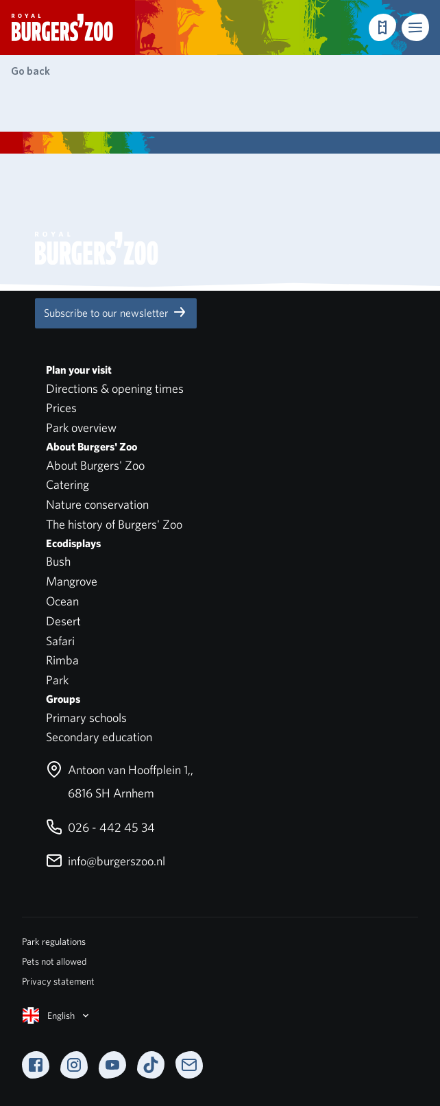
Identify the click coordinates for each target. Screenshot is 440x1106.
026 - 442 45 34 (100, 827)
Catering (67, 484)
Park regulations (54, 941)
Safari (60, 641)
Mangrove (71, 581)
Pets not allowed (54, 961)
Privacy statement (58, 981)
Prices (61, 408)
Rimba (62, 660)
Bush (58, 561)
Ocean (62, 601)
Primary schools (86, 717)
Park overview (81, 427)
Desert (63, 621)
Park (57, 680)
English (57, 1015)
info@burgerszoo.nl (105, 861)
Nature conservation (97, 504)
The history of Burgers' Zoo (114, 524)
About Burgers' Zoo (95, 465)
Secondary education (99, 737)
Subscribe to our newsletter (116, 312)
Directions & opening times (115, 388)
